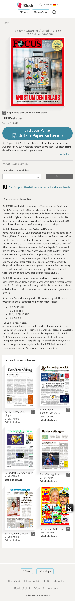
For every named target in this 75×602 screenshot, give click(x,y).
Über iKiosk (14, 581)
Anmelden (45, 4)
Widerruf (39, 588)
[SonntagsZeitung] (20, 508)
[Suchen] (54, 12)
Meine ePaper (40, 12)
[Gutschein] (18, 176)
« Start (5, 22)
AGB (46, 581)
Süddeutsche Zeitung (19, 472)
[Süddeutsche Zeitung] (20, 448)
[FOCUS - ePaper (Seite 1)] (37, 72)
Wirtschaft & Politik (51, 30)
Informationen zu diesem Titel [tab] (15, 163)
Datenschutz (59, 581)
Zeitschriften (32, 30)
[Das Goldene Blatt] (55, 506)
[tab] (37, 170)
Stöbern (24, 12)
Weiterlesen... (66, 154)
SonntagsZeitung (16, 533)
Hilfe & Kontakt (32, 581)
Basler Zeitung (50, 474)
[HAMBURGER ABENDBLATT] (55, 385)
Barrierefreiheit (22, 588)
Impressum (54, 588)
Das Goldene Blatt (52, 529)
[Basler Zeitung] (55, 449)
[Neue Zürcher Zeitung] (20, 386)
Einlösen (59, 176)
